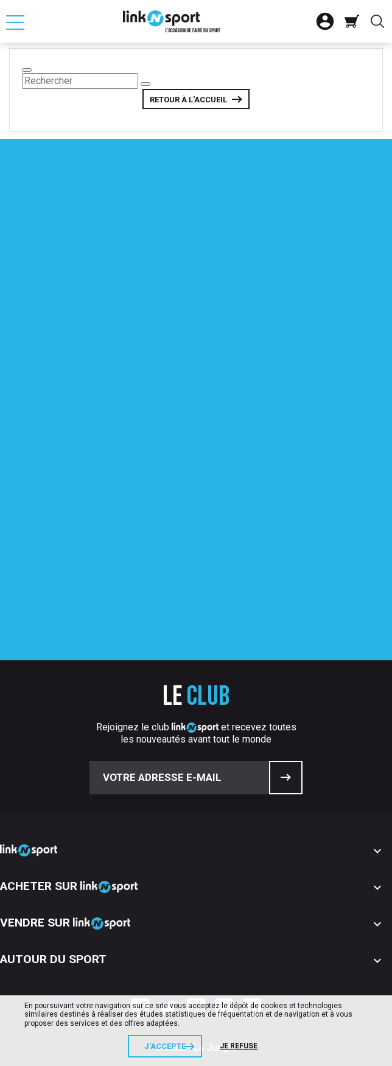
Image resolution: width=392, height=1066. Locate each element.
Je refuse (238, 1046)
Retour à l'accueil (188, 99)
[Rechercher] (80, 81)
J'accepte (165, 1046)
